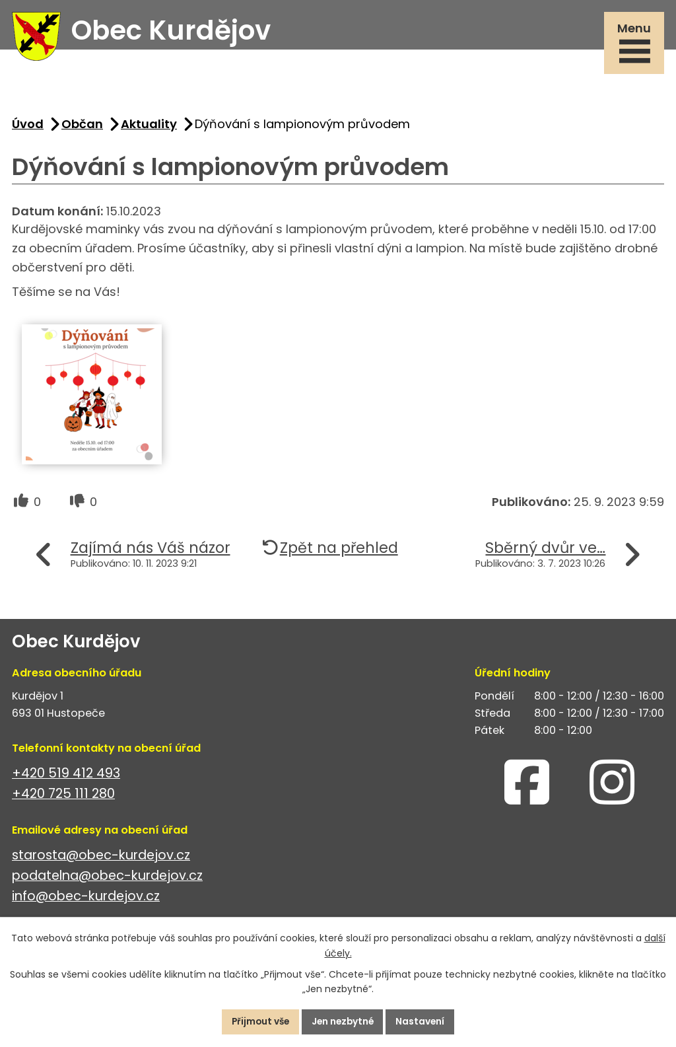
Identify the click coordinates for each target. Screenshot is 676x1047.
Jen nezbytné (343, 1021)
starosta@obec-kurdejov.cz (101, 858)
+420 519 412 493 (66, 776)
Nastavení (424, 1021)
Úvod (28, 127)
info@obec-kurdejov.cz (86, 899)
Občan (82, 127)
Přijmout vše (257, 1021)
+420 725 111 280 (63, 797)
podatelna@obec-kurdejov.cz (107, 879)
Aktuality (149, 127)
